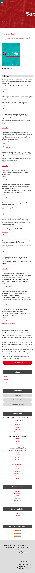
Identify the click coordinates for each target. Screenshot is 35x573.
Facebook (17, 498)
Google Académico (17, 464)
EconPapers (17, 457)
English (5, 376)
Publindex (17, 432)
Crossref (17, 515)
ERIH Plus (18, 459)
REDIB (17, 443)
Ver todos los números (8, 323)
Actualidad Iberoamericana (17, 450)
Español (5, 379)
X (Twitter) (17, 500)
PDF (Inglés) (8, 147)
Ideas (17, 466)
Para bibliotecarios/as (17, 404)
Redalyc (17, 441)
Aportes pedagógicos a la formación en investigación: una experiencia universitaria (16, 258)
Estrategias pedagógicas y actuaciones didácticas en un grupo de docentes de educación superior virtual (14, 293)
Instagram (17, 493)
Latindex (17, 439)
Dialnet (17, 425)
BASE (17, 453)
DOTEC (17, 455)
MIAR (17, 469)
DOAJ (17, 427)
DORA (17, 518)
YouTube (17, 496)
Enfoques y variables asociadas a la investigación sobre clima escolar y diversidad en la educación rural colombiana (16, 275)
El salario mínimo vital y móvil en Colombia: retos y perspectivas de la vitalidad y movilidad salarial (17, 154)
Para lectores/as (17, 395)
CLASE (17, 422)
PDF (5, 91)
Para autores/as (17, 400)
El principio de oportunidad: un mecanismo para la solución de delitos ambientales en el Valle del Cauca (17, 98)
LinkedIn (17, 491)
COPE (17, 513)
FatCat (18, 462)
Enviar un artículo (17, 363)
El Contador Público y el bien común (13, 170)
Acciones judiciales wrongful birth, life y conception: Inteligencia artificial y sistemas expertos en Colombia (16, 116)
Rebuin (17, 471)
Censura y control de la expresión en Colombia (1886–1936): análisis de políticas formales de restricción (17, 81)
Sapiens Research (17, 473)
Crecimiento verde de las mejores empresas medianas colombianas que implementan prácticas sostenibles (16, 186)
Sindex (17, 476)
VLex (17, 478)
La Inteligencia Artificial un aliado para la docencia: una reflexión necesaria (15, 310)
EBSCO (17, 429)
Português (6, 382)
